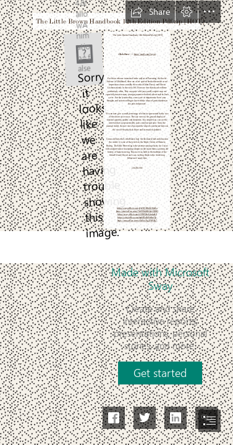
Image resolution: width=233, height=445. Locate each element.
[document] (116, 222)
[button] (150, 12)
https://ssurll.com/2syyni (144, 54)
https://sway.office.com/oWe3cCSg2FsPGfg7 (136, 220)
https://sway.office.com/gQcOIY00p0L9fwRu (137, 207)
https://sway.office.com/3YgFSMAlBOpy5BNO (137, 211)
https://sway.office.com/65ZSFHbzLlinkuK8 (137, 214)
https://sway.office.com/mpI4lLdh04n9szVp (136, 217)
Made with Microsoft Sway (160, 279)
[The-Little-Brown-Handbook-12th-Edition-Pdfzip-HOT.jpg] (83, 59)
